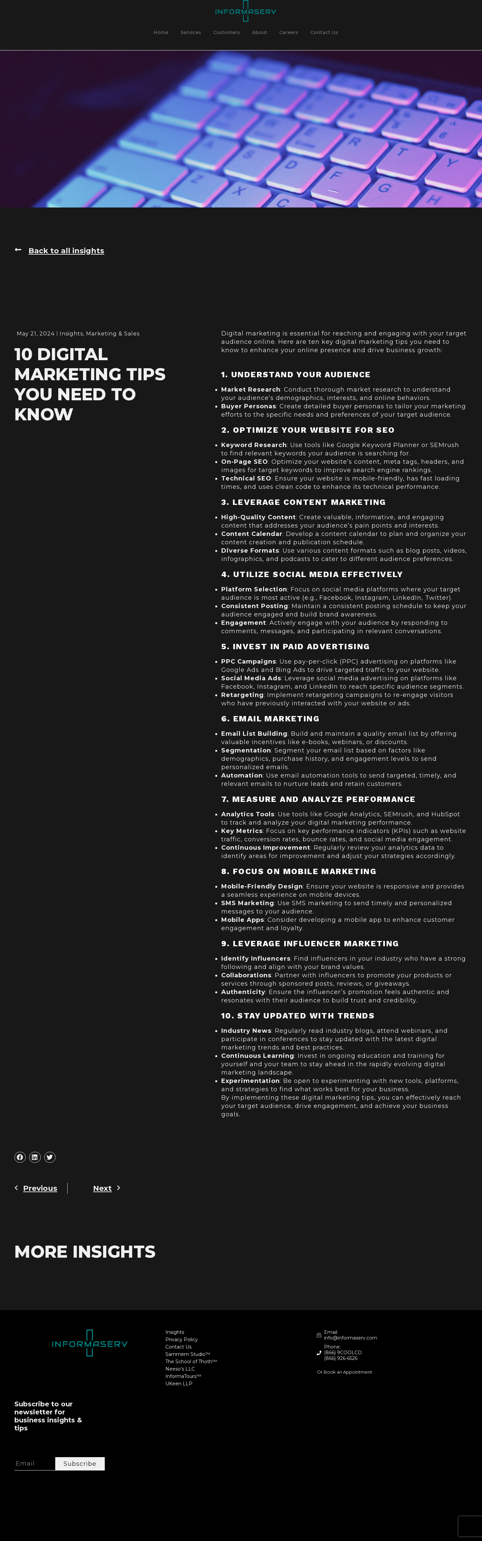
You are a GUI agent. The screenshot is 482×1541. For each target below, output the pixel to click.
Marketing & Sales (113, 333)
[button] (20, 1157)
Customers (226, 32)
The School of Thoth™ (191, 1362)
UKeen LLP (178, 1384)
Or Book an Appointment (344, 1372)
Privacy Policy (181, 1340)
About (259, 32)
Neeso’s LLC (180, 1369)
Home (161, 32)
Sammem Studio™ (187, 1354)
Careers (288, 32)
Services (190, 32)
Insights (71, 333)
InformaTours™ (183, 1376)
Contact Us (324, 32)
